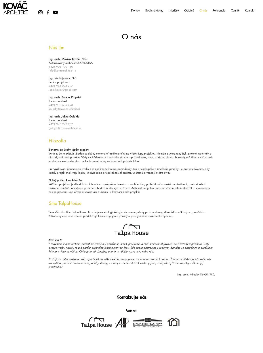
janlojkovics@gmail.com (63, 89)
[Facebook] (48, 12)
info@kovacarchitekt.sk (62, 70)
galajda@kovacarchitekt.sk (65, 128)
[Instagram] (40, 12)
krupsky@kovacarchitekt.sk (64, 109)
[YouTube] (55, 12)
